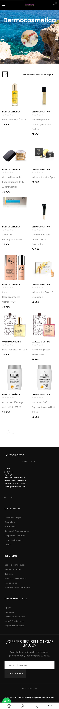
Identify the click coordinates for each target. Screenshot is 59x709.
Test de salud (11, 583)
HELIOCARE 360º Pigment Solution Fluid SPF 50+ (43, 407)
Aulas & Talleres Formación (17, 587)
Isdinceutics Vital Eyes (43, 177)
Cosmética (10, 522)
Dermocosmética (11, 111)
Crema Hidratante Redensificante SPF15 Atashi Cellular (13, 182)
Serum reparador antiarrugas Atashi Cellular (41, 124)
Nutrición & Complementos (17, 531)
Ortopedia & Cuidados (15, 535)
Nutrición (9, 574)
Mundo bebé (10, 526)
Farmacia (9, 612)
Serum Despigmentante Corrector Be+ (11, 297)
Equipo (8, 607)
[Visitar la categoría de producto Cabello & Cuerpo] (29, 38)
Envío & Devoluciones (14, 621)
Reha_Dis (32, 688)
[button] (54, 4)
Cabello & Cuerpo (29, 51)
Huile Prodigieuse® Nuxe (14, 349)
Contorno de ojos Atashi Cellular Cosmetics (41, 239)
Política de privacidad (15, 616)
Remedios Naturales (14, 540)
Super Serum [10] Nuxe (14, 119)
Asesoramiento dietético (16, 578)
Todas (8, 544)
